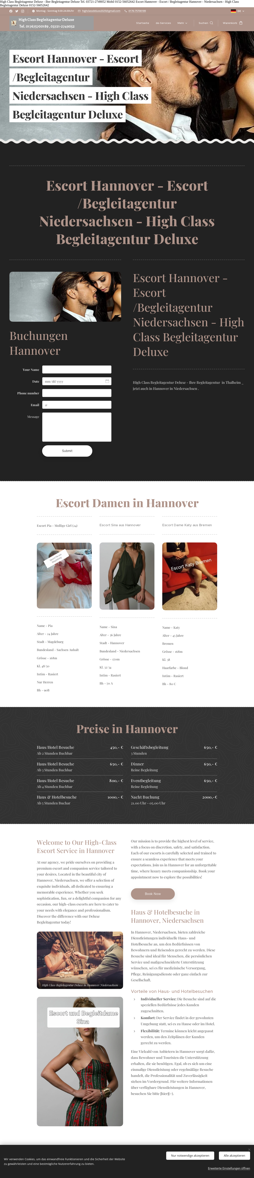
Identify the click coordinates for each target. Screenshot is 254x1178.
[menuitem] (142, 23)
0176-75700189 (137, 11)
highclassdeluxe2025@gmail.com (101, 11)
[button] (206, 23)
